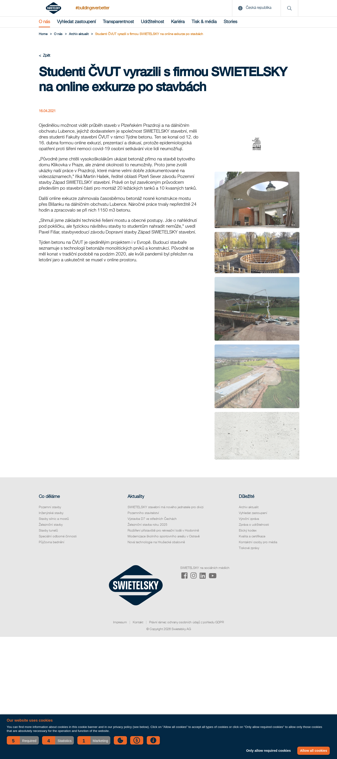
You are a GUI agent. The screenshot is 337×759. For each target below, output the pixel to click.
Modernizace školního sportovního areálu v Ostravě (164, 536)
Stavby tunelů (48, 530)
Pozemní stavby (50, 507)
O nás (44, 22)
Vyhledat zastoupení (76, 22)
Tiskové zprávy (249, 548)
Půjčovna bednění (51, 542)
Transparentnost (118, 22)
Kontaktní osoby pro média (258, 542)
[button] (23, 740)
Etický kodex (248, 530)
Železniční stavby (51, 524)
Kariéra (178, 22)
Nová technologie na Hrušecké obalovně (156, 542)
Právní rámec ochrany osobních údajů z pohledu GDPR (186, 622)
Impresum (120, 622)
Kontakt (138, 622)
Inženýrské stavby (51, 513)
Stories (230, 22)
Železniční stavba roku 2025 (147, 524)
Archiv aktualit (248, 507)
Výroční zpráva (249, 519)
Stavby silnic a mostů (54, 519)
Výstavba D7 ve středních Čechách (152, 519)
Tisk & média (204, 22)
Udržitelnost (152, 22)
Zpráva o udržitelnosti (254, 524)
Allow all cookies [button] (313, 750)
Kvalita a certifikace (252, 536)
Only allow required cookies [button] (268, 750)
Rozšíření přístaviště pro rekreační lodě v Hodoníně (163, 530)
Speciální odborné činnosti (58, 536)
